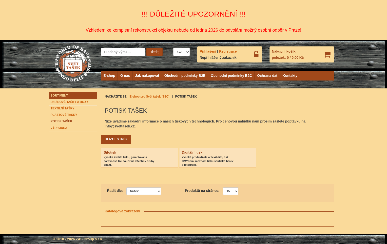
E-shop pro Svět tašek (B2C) (149, 96)
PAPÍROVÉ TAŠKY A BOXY (69, 102)
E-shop (109, 76)
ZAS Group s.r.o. (89, 239)
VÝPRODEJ (59, 128)
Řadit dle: (115, 191)
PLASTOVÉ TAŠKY (64, 115)
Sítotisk (110, 152)
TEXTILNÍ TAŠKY (62, 108)
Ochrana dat (267, 76)
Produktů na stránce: (202, 191)
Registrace (228, 51)
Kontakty (290, 76)
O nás (125, 76)
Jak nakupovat (147, 76)
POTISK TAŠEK (61, 121)
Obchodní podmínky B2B (185, 76)
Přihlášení (208, 51)
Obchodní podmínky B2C (231, 76)
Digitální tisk (192, 152)
